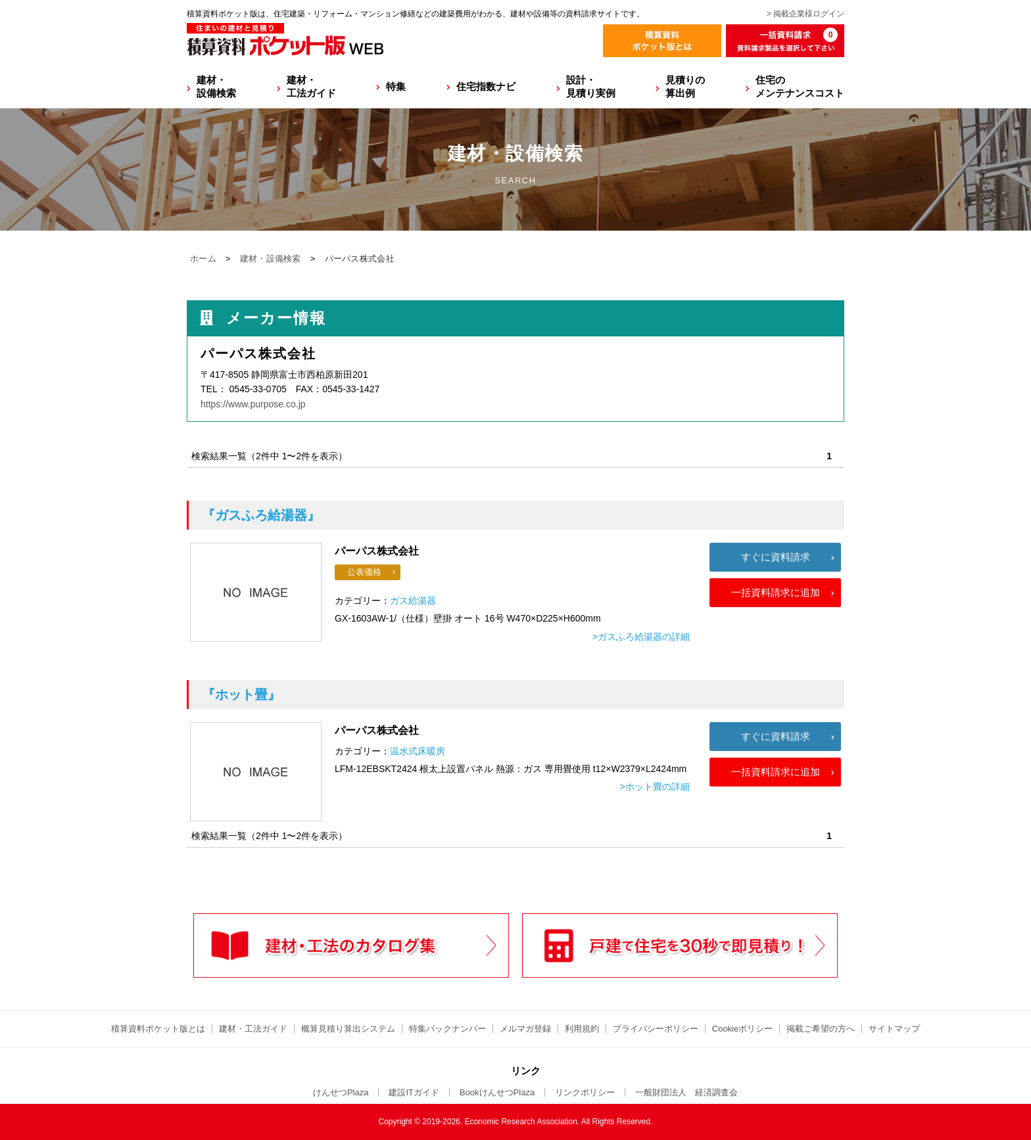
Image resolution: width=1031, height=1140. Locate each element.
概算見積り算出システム (348, 1029)
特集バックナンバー (447, 1029)
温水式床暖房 (417, 751)
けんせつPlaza (341, 1092)
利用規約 (582, 1029)
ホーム (203, 258)
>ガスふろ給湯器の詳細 (641, 636)
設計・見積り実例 (590, 86)
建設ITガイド (414, 1092)
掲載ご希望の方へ (820, 1029)
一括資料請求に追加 (775, 592)
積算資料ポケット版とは (158, 1029)
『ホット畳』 (241, 694)
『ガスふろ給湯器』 (261, 515)
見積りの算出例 (685, 86)
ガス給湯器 (413, 600)
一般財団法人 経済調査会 (686, 1092)
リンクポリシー (585, 1092)
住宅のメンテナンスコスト (799, 86)
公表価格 (364, 572)
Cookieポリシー (742, 1029)
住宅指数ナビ (486, 86)
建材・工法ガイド (311, 86)
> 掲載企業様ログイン (805, 13)
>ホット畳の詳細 (655, 786)
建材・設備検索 (216, 86)
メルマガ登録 (525, 1029)
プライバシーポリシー (655, 1029)
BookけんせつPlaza (497, 1092)
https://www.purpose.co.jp (253, 404)
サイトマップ (894, 1029)
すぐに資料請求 (775, 556)
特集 (396, 86)
